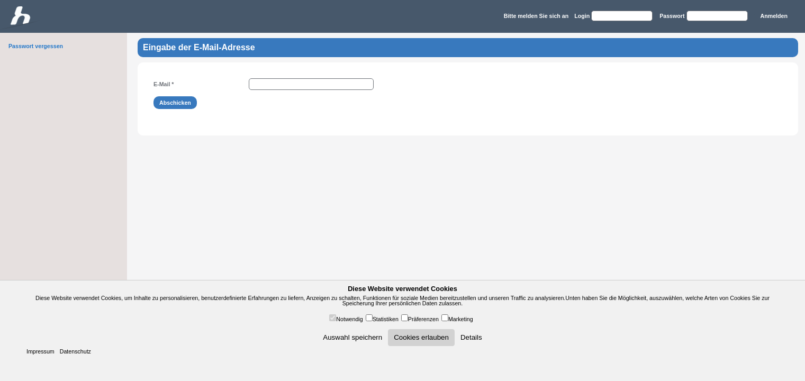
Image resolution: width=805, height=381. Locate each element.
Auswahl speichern (352, 337)
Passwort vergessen (35, 46)
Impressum (40, 351)
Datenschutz (75, 351)
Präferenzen (423, 319)
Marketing (460, 319)
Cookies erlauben (421, 337)
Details (471, 337)
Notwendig (349, 319)
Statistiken (386, 319)
